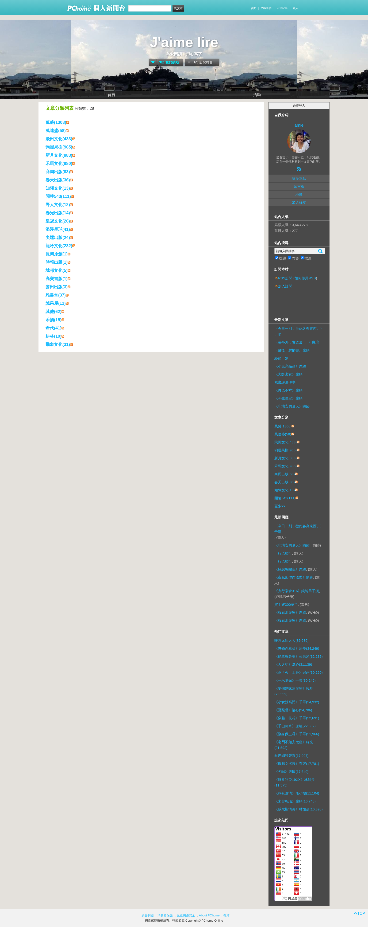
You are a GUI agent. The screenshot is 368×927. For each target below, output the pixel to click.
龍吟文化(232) (59, 245)
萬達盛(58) (56, 130)
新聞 (253, 8)
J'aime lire (184, 42)
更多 (280, 506)
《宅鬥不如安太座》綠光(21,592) (293, 745)
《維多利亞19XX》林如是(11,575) (294, 782)
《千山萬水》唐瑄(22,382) (295, 726)
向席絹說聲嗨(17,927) (291, 756)
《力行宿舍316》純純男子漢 (296, 591)
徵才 (226, 915)
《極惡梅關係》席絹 (290, 569)
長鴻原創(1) (57, 254)
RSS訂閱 (285, 278)
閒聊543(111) (58, 196)
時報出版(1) (57, 262)
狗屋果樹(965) (59, 147)
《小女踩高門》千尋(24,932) (296, 702)
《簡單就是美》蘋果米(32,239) (298, 656)
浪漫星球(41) (58, 229)
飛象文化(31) (58, 344)
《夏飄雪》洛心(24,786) (293, 710)
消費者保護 (165, 915)
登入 (295, 8)
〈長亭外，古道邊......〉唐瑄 (296, 342)
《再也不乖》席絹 (288, 390)
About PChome (209, 915)
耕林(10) (53, 336)
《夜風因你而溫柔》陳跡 (293, 577)
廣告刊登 (148, 915)
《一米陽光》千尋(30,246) (295, 680)
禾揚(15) (53, 319)
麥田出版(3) (57, 287)
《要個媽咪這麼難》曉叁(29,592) (293, 691)
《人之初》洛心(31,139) (293, 664)
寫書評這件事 (284, 382)
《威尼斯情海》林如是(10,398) (298, 809)
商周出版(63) (58, 171)
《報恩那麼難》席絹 (290, 612)
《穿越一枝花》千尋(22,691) (296, 718)
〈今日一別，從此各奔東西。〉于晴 (299, 331)
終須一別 (281, 358)
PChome (282, 8)
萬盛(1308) (56, 122)
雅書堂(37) (56, 295)
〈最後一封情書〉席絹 (292, 350)
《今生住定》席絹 (288, 398)
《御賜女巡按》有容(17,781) (296, 764)
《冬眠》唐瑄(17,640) (291, 772)
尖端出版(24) (58, 237)
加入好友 (299, 202)
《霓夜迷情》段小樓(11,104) (296, 793)
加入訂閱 (285, 286)
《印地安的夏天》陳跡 (292, 406)
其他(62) (53, 311)
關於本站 (299, 178)
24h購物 (266, 8)
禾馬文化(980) (59, 163)
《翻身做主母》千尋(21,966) (296, 734)
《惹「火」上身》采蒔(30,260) (298, 672)
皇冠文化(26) (58, 221)
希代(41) (53, 328)
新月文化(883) (59, 155)
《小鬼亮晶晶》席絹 (290, 366)
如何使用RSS (305, 278)
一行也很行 (283, 553)
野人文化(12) (58, 204)
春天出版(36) (58, 180)
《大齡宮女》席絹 (288, 374)
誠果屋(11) (56, 303)
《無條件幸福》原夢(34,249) (296, 648)
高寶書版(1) (57, 278)
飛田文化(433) (59, 139)
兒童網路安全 (186, 915)
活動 (257, 95)
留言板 (299, 186)
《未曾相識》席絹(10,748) (295, 801)
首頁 (111, 95)
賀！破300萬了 (286, 604)
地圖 (299, 194)
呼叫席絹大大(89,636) (291, 640)
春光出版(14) (58, 213)
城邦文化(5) (57, 270)
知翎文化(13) (58, 188)
